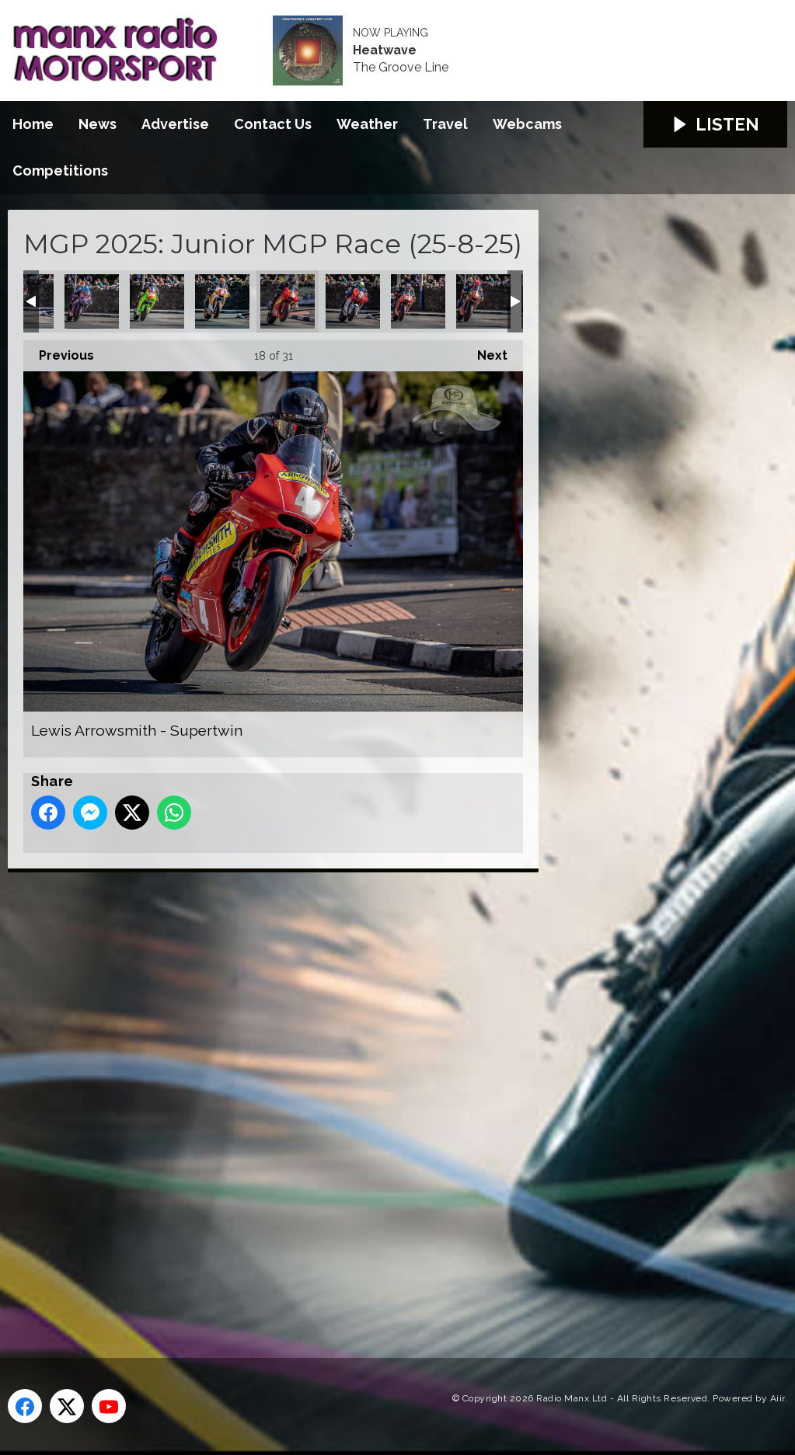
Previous (58, 351)
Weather (367, 124)
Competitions (60, 170)
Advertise (175, 124)
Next (484, 351)
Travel (445, 124)
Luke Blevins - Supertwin (418, 301)
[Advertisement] (299, 1097)
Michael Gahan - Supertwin (483, 301)
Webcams (527, 124)
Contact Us (273, 124)
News (97, 124)
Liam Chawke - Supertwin (353, 301)
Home (33, 124)
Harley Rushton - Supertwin (92, 301)
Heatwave (385, 50)
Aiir (777, 1398)
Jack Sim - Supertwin (157, 301)
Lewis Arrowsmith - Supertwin (287, 301)
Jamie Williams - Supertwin (222, 301)
